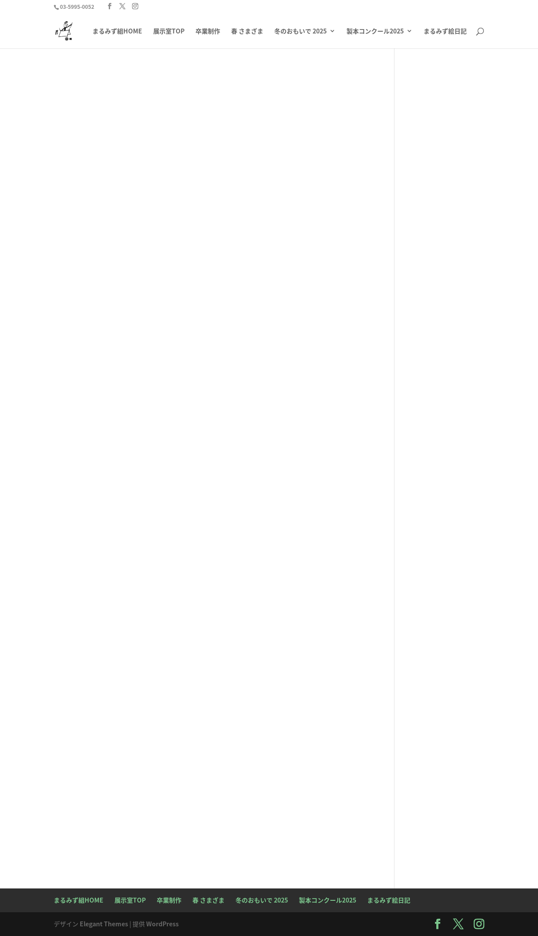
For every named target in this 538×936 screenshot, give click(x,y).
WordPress (162, 923)
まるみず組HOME (117, 31)
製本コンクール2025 (375, 31)
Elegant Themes (104, 923)
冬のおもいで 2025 (300, 31)
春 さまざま (247, 31)
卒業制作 (207, 31)
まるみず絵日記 (445, 31)
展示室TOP (168, 31)
